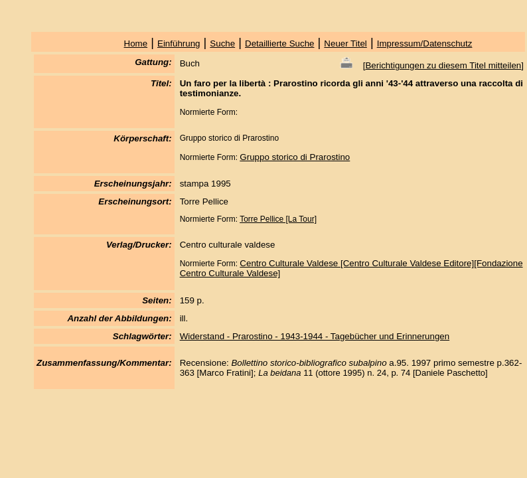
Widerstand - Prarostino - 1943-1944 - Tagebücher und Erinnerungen (315, 336)
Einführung (178, 43)
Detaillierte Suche (279, 43)
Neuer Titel (345, 43)
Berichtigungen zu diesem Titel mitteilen (443, 65)
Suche (222, 43)
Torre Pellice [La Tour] (278, 219)
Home (136, 43)
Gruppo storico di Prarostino (295, 157)
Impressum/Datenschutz (425, 43)
